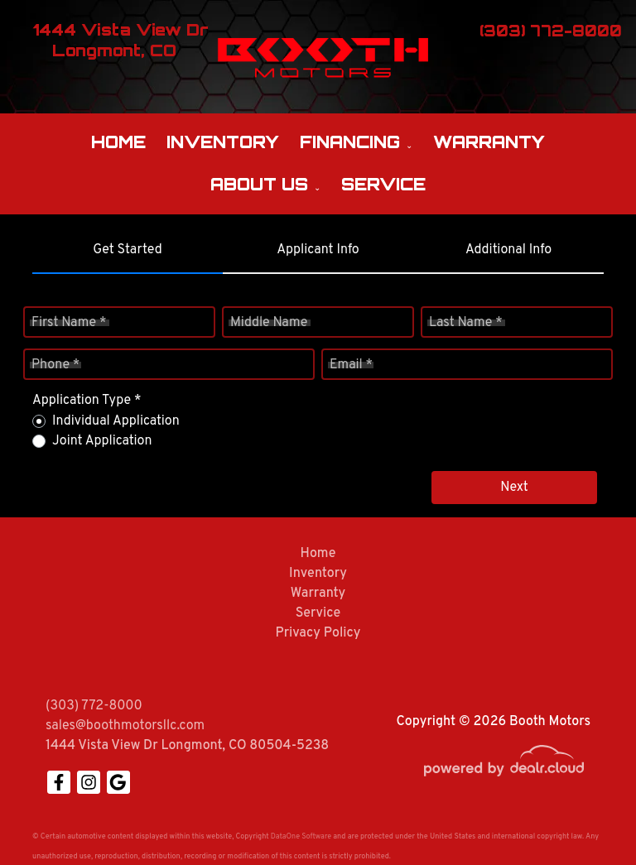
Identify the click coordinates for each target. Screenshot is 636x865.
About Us (259, 184)
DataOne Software (301, 836)
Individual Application (116, 421)
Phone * (55, 365)
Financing (350, 142)
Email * (351, 365)
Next (514, 487)
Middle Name (268, 323)
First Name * (68, 323)
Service (383, 184)
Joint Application (102, 441)
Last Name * (466, 323)
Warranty (489, 142)
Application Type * (86, 400)
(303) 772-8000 (94, 706)
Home (118, 142)
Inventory (222, 142)
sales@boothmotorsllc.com (125, 726)
